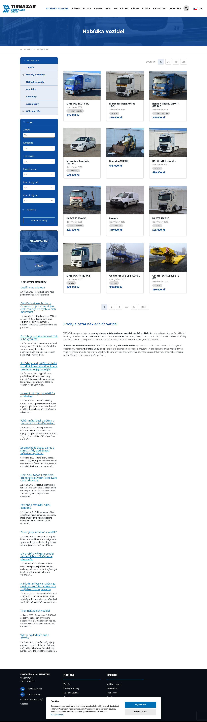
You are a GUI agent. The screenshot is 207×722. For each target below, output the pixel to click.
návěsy (114, 283)
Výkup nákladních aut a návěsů (34, 636)
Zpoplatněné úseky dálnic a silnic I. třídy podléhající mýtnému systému (37, 450)
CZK (198, 8)
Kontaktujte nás (35, 688)
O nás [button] (146, 8)
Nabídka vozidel (43, 49)
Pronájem (111, 697)
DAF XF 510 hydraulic (164, 161)
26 (134, 307)
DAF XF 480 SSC (160, 218)
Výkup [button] (135, 8)
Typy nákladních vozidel (35, 610)
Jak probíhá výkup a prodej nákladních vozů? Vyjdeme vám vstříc (37, 556)
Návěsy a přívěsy (35, 74)
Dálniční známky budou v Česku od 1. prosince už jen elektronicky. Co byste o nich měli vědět (38, 307)
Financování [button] (102, 8)
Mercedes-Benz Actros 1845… (122, 105)
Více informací (57, 715)
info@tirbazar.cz (35, 694)
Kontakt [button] (175, 8)
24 (168, 61)
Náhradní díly (81, 8)
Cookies (24, 703)
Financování (39, 241)
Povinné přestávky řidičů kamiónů (35, 506)
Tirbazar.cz (28, 49)
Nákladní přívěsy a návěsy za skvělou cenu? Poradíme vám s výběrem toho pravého (38, 586)
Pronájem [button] (121, 8)
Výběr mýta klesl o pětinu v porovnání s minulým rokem (37, 422)
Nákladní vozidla (35, 81)
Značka (26, 129)
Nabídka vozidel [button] (57, 8)
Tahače (30, 67)
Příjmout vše (140, 705)
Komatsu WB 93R (118, 161)
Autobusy (31, 96)
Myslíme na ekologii (32, 287)
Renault (113, 218)
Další (143, 307)
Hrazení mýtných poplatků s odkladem (37, 395)
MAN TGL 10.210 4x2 (77, 104)
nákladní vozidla (75, 111)
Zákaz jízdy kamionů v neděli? (38, 532)
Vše (183, 61)
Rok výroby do (30, 195)
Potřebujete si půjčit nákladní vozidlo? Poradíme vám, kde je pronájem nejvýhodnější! (39, 366)
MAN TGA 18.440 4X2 (78, 276)
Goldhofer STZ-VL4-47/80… (124, 276)
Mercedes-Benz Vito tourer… (77, 162)
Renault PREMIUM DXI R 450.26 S (165, 105)
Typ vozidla (29, 155)
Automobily (32, 103)
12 (161, 61)
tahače (114, 113)
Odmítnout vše (140, 712)
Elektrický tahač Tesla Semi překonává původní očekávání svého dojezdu (38, 477)
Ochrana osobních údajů (31, 699)
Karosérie (28, 142)
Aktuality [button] (160, 8)
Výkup (39, 265)
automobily (73, 170)
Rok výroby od (30, 182)
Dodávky (31, 89)
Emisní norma (29, 168)
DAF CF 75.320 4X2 (76, 218)
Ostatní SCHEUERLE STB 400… (165, 277)
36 (176, 61)
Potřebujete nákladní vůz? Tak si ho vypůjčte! (39, 337)
